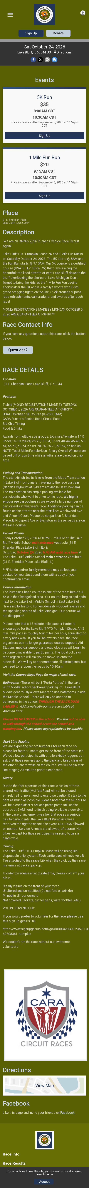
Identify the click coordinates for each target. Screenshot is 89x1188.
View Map (44, 1085)
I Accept (44, 1182)
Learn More (44, 1174)
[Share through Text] (54, 59)
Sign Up (31, 33)
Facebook (67, 1112)
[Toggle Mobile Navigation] (10, 15)
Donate (58, 33)
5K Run (44, 97)
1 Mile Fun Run (44, 157)
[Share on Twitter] (40, 59)
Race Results (14, 1163)
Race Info (11, 1154)
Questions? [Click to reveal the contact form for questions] (17, 350)
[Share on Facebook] (33, 59)
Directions (64, 52)
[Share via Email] (47, 59)
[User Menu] (82, 12)
